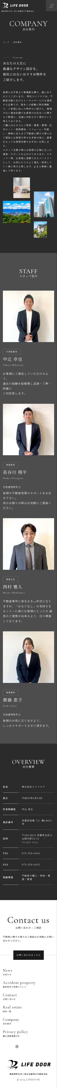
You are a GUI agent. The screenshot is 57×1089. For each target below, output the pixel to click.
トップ (6, 42)
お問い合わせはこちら (28, 955)
